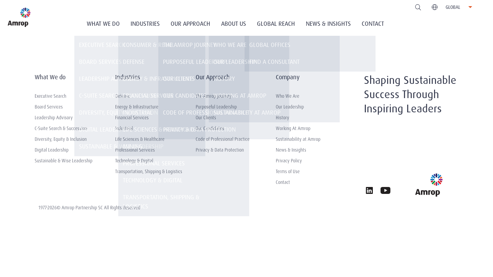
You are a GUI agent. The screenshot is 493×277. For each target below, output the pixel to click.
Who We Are (287, 96)
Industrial (124, 128)
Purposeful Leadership (216, 107)
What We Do (103, 24)
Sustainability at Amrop (298, 139)
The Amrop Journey (213, 96)
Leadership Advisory (54, 118)
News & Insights (328, 24)
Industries (145, 24)
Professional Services (135, 150)
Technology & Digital (134, 161)
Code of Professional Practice (223, 139)
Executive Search (50, 96)
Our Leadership (290, 107)
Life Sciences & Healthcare (139, 139)
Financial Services (132, 118)
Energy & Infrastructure (136, 107)
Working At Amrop (293, 128)
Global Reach (276, 24)
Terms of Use (288, 172)
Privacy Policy (289, 161)
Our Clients (206, 118)
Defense (122, 96)
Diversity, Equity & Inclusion (61, 139)
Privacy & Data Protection (220, 150)
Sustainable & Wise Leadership (63, 161)
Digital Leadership (52, 150)
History (282, 118)
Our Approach (190, 24)
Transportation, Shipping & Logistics (148, 172)
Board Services (49, 107)
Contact (373, 24)
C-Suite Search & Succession (61, 128)
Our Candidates (210, 128)
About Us (233, 24)
